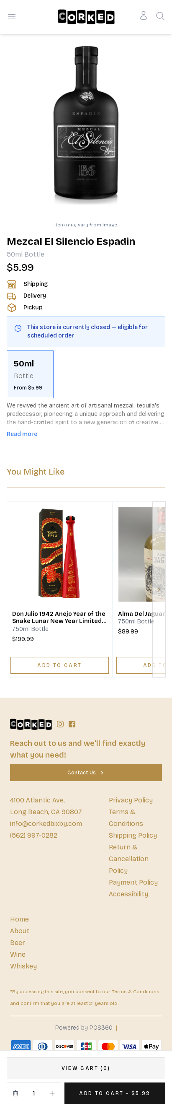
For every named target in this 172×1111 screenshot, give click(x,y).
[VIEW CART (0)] (86, 1068)
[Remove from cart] (15, 1093)
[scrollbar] (86, 374)
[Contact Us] (86, 772)
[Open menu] (11, 17)
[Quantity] (34, 1093)
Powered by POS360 (84, 1027)
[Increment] (52, 1093)
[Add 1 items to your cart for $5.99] (114, 1093)
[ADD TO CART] (59, 665)
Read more (22, 434)
